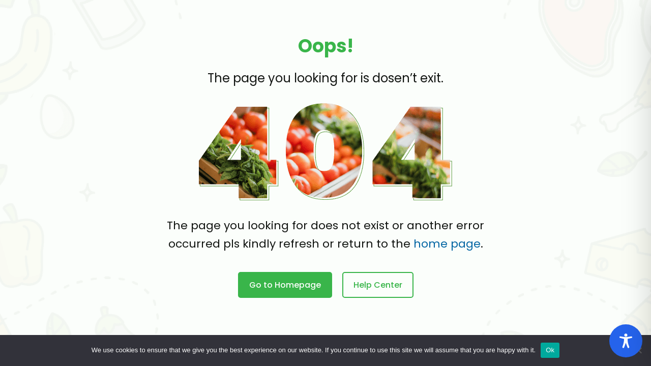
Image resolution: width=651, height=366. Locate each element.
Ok (550, 350)
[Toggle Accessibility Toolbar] (625, 340)
